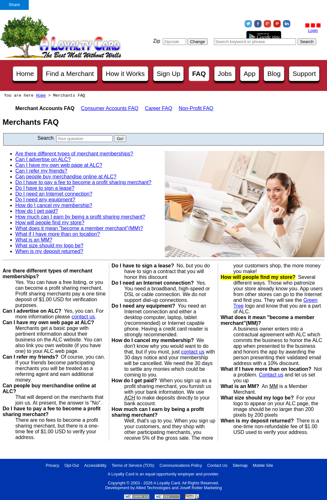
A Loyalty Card (166, 483)
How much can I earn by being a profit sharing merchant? (80, 217)
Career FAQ (158, 108)
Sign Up (168, 73)
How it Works (125, 73)
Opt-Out (72, 465)
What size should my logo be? (49, 245)
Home (25, 73)
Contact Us (217, 465)
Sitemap (239, 465)
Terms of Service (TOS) (133, 465)
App (249, 73)
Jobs (225, 73)
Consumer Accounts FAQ (110, 108)
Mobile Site (263, 465)
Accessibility (95, 465)
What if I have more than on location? (57, 234)
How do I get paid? (36, 211)
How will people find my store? (49, 222)
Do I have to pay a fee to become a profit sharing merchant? (83, 182)
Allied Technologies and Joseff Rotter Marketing (179, 487)
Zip (156, 41)
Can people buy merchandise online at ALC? (66, 176)
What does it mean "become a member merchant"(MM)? (79, 228)
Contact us (271, 374)
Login (313, 30)
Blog (274, 73)
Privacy (52, 465)
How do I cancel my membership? (53, 205)
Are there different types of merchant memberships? (74, 153)
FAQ (199, 73)
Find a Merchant (70, 73)
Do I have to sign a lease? (44, 188)
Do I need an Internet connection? (53, 194)
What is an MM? (33, 240)
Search (45, 138)
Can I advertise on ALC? (43, 159)
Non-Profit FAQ (196, 108)
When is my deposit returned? (49, 251)
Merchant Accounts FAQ (44, 108)
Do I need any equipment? (45, 199)
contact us (83, 316)
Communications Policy (180, 465)
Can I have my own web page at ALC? (58, 165)
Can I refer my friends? (41, 171)
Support (304, 73)
